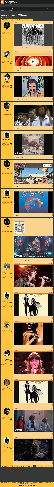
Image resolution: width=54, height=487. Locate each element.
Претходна (4, 19)
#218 (52, 218)
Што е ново (19, 8)
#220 (52, 292)
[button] (23, 8)
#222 (52, 350)
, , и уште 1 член (27, 375)
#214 (52, 102)
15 (17, 19)
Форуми (12, 8)
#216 (52, 160)
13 (12, 19)
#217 (52, 189)
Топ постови (28, 8)
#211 (52, 22)
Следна (29, 19)
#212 (52, 51)
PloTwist (3, 17)
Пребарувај (10, 10)
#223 (52, 379)
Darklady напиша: (18, 54)
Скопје (11, 392)
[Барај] (52, 8)
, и (23, 47)
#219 (52, 263)
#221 (52, 321)
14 (14, 19)
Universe (10, 65)
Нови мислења (4, 10)
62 (25, 19)
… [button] (10, 19)
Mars (11, 87)
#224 (52, 408)
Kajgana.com (5, 8)
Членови (35, 8)
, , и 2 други (25, 318)
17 (21, 19)
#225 (52, 437)
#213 (52, 73)
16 (19, 19)
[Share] (49, 22)
